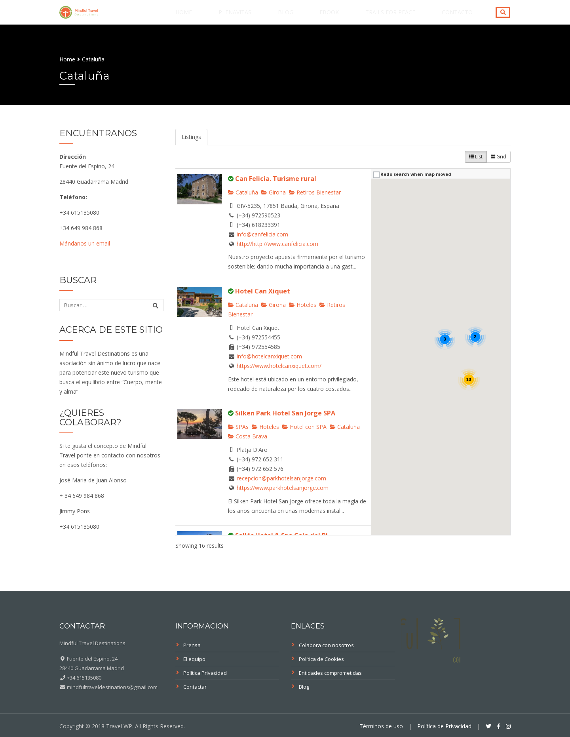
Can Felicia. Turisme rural (275, 178)
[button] (403, 324)
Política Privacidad (205, 672)
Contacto (462, 17)
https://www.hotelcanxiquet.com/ (279, 365)
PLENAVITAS (284, 17)
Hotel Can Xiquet (262, 291)
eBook (357, 17)
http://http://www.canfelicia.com (277, 244)
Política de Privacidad (444, 726)
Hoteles (302, 305)
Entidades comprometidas (330, 672)
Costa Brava (247, 436)
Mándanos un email (84, 243)
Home (244, 17)
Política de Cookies (321, 659)
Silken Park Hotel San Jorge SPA (285, 413)
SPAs (238, 426)
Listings (191, 137)
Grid (498, 156)
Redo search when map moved (415, 174)
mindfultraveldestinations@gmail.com (112, 687)
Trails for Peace (407, 17)
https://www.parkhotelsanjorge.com (283, 487)
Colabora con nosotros (326, 645)
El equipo (194, 659)
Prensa (192, 645)
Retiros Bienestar (315, 192)
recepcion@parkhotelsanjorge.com (281, 478)
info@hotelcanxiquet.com (269, 356)
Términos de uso (381, 726)
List (476, 156)
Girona (273, 192)
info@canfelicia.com (262, 234)
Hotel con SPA (304, 426)
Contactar (195, 686)
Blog (324, 17)
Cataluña (243, 192)
